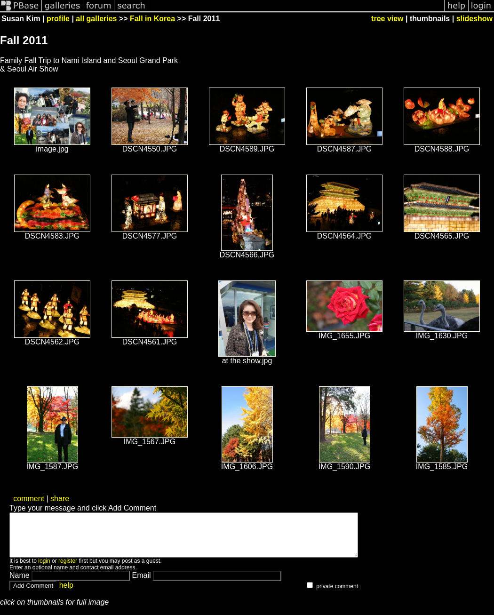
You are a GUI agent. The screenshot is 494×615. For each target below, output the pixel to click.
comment (28, 499)
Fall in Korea (152, 19)
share (59, 499)
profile (58, 19)
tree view (387, 19)
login (44, 569)
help (66, 594)
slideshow (474, 19)
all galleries (96, 19)
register (67, 569)
